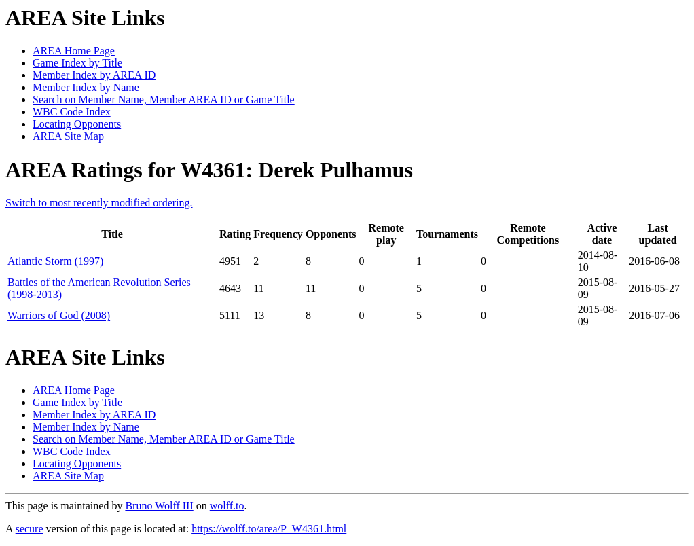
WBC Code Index (72, 111)
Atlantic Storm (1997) (55, 261)
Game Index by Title (77, 63)
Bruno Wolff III (159, 505)
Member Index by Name (86, 87)
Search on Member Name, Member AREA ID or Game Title (164, 99)
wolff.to (227, 505)
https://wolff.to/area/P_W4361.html (268, 528)
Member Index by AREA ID (94, 75)
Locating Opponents (77, 124)
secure (29, 528)
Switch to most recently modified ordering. (99, 202)
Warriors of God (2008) (58, 315)
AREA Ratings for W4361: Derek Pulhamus (209, 170)
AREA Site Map (68, 136)
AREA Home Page (74, 50)
